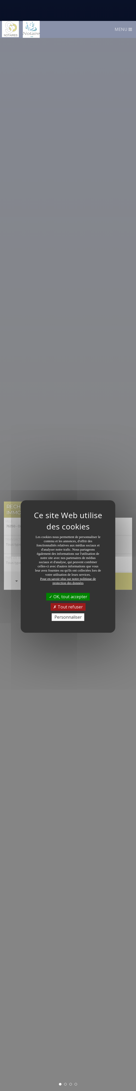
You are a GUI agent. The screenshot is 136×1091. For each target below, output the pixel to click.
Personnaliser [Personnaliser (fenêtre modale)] (68, 596)
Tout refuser (68, 586)
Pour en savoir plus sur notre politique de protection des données (68, 560)
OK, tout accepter (68, 575)
